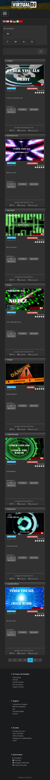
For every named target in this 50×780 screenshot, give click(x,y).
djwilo (43, 386)
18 (20, 660)
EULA (15, 740)
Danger (10, 360)
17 (15, 660)
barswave (11, 210)
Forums (15, 714)
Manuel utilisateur (19, 707)
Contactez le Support (20, 704)
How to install (34, 130)
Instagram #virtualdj (21, 763)
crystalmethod (12, 584)
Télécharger (17, 677)
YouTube (17, 760)
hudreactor (11, 509)
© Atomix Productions (25, 777)
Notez (9, 285)
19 (25, 660)
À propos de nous (19, 731)
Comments (22, 130)
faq (14, 709)
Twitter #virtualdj (20, 765)
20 (30, 660)
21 (35, 660)
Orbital (9, 61)
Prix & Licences (18, 685)
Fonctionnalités (18, 682)
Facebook (17, 758)
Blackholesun (12, 136)
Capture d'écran (18, 687)
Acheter (15, 680)
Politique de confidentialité (22, 738)
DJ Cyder (42, 90)
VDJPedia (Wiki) (18, 711)
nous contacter (18, 733)
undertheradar (12, 434)
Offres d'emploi (18, 736)
